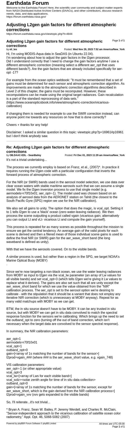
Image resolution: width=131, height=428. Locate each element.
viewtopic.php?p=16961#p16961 (100, 132)
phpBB (21, 423)
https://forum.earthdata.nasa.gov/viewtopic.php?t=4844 (39, 33)
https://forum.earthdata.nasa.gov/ (26, 16)
